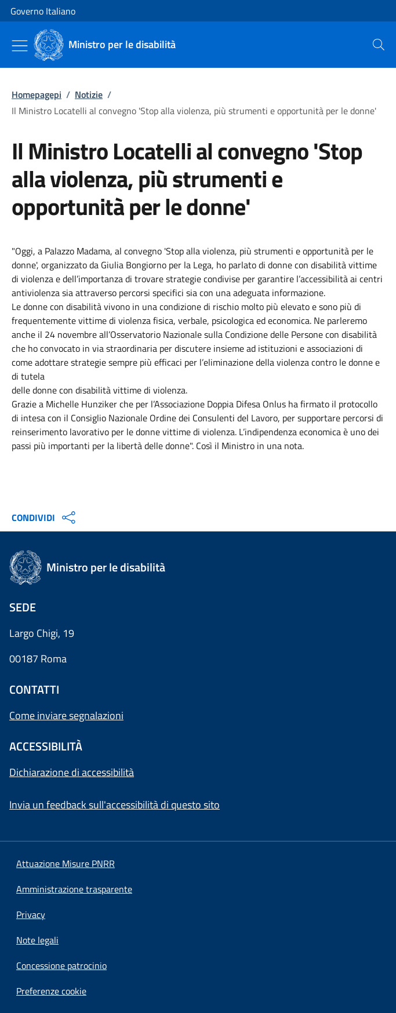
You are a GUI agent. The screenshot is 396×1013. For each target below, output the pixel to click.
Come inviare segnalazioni (66, 715)
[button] (51, 991)
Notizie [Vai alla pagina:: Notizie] (89, 94)
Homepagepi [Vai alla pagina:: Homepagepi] (36, 94)
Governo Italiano (42, 11)
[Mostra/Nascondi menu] (19, 46)
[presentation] (379, 45)
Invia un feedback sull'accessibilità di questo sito (114, 804)
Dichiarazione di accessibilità (71, 772)
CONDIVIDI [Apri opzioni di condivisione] (45, 517)
